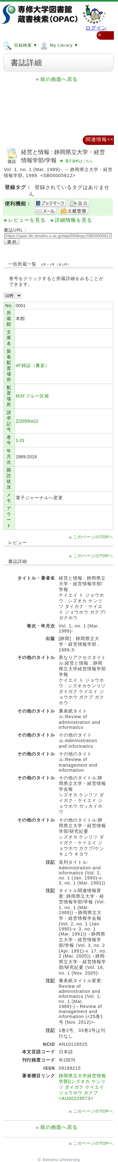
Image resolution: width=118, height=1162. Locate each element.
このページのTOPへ (93, 537)
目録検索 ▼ (20, 45)
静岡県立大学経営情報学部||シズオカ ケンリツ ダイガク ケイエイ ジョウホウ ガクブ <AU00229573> (82, 1087)
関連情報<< (100, 139)
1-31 (20, 440)
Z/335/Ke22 (27, 421)
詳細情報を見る (73, 220)
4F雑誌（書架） (33, 365)
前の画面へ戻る (59, 79)
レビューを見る (27, 220)
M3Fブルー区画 (32, 395)
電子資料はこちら (79, 161)
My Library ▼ (58, 45)
